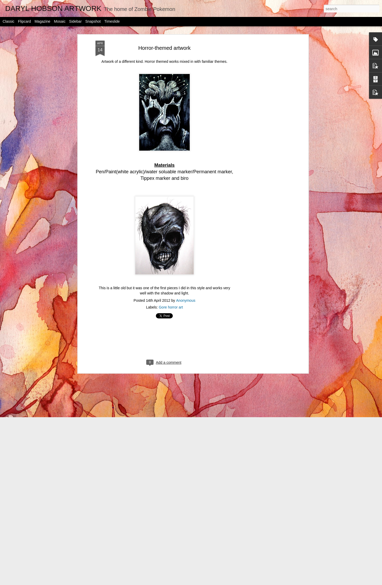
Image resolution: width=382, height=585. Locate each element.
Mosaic (59, 21)
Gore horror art (171, 300)
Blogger (224, 582)
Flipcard (24, 21)
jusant (197, 582)
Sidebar (75, 21)
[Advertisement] (262, 115)
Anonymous (185, 293)
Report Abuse (239, 582)
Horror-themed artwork (164, 40)
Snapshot (93, 21)
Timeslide (112, 21)
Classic (8, 21)
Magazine (42, 21)
